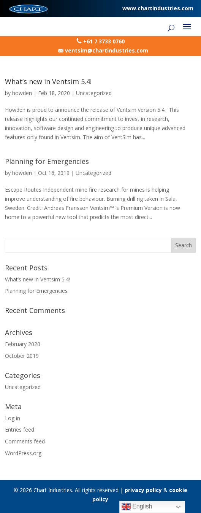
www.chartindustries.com (157, 8)
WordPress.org (23, 453)
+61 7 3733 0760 (104, 41)
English (137, 506)
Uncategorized (94, 93)
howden (22, 93)
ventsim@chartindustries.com (106, 50)
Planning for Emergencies (47, 161)
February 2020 (22, 344)
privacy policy (143, 490)
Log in (12, 418)
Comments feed (25, 441)
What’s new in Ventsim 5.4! (48, 81)
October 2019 (22, 355)
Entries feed (19, 429)
